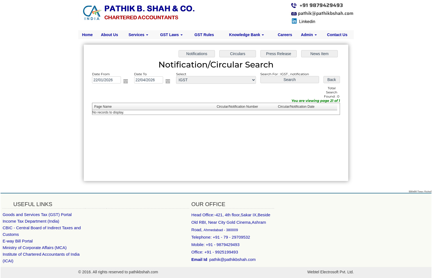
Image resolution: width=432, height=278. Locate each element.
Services (138, 35)
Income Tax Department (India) (30, 221)
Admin (309, 35)
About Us (109, 35)
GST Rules (204, 35)
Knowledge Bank (246, 35)
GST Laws (171, 35)
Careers (285, 35)
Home (87, 35)
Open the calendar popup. (128, 82)
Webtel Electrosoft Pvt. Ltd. (330, 272)
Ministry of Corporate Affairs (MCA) (34, 247)
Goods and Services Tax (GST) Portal (37, 214)
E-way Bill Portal (17, 241)
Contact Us (337, 35)
